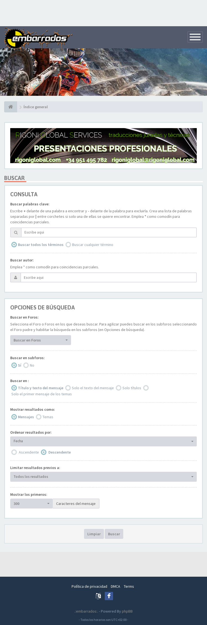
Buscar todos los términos (41, 244)
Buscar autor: (22, 260)
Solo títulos (131, 387)
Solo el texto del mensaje (93, 387)
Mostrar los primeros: (28, 494)
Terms (129, 586)
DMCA (115, 586)
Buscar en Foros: (24, 317)
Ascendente (29, 452)
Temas (48, 416)
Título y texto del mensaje (40, 387)
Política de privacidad (89, 586)
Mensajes (26, 416)
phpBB (127, 611)
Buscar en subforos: (27, 357)
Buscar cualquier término (92, 244)
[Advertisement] (103, 12)
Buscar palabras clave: (29, 204)
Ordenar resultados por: (31, 432)
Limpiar (94, 533)
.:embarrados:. (86, 611)
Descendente (59, 452)
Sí (19, 365)
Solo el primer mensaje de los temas (41, 393)
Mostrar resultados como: (32, 409)
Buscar (114, 533)
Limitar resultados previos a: (35, 467)
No (32, 365)
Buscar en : (19, 380)
